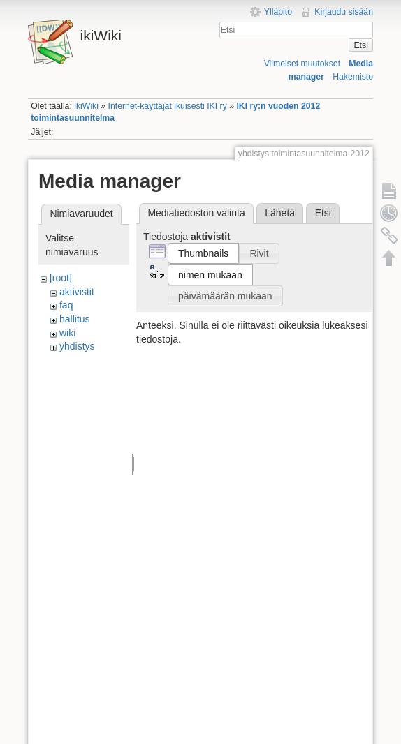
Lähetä (280, 212)
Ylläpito (278, 12)
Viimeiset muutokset (302, 63)
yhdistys (77, 346)
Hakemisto (353, 77)
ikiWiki (86, 106)
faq (66, 305)
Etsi (360, 45)
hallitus (74, 319)
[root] (61, 277)
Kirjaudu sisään (343, 12)
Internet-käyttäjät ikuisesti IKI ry (167, 106)
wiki (67, 332)
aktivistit (76, 291)
